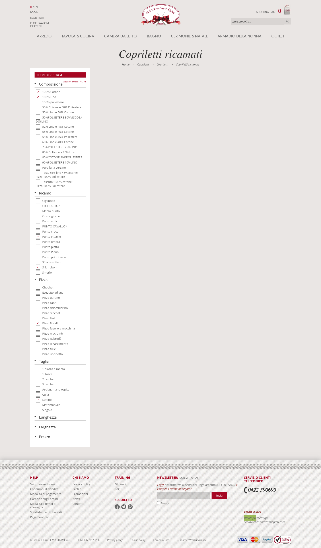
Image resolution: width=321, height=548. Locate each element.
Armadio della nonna (239, 36)
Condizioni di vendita (44, 489)
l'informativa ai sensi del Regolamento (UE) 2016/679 (200, 485)
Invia (219, 495)
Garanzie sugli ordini (44, 499)
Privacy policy (115, 540)
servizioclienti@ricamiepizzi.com (264, 522)
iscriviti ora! (188, 478)
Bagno (154, 36)
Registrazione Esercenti (39, 25)
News (76, 499)
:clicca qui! (262, 518)
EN (36, 7)
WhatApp (250, 518)
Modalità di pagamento (45, 494)
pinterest (130, 506)
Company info (161, 540)
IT (31, 7)
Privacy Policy (81, 484)
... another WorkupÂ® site (192, 540)
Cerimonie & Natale (189, 36)
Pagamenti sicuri (41, 517)
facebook (117, 506)
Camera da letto (120, 36)
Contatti (77, 504)
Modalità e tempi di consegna (43, 505)
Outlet (277, 36)
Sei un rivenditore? (42, 484)
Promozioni (80, 494)
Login (34, 12)
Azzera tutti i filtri (74, 81)
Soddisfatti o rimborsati (46, 512)
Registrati (37, 17)
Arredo (44, 36)
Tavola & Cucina (78, 36)
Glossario (121, 484)
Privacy (165, 503)
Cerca (287, 21)
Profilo (76, 489)
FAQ (117, 489)
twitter (123, 506)
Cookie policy (137, 540)
